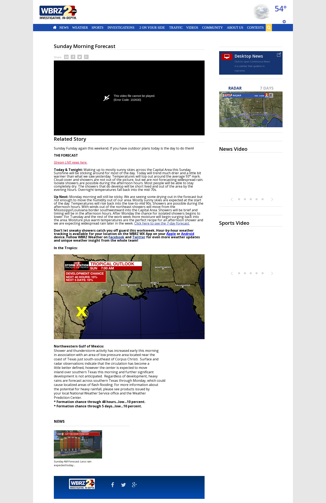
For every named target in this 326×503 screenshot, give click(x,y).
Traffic (176, 27)
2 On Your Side (152, 27)
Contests (255, 27)
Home (55, 27)
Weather (80, 27)
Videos (192, 27)
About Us (235, 27)
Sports (97, 27)
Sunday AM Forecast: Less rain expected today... (72, 463)
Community (212, 27)
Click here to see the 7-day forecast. (162, 223)
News (64, 27)
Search (269, 27)
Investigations (121, 27)
